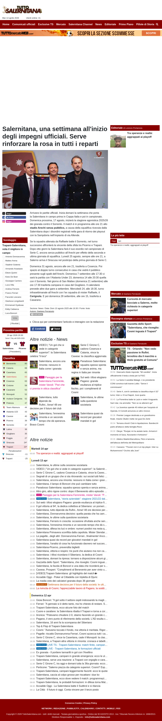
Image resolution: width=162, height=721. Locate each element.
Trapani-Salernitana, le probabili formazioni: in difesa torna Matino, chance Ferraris (81, 682)
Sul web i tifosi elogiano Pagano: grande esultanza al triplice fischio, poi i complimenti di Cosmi (88, 385)
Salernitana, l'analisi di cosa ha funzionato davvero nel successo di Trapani (77, 543)
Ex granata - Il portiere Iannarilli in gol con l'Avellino (64, 652)
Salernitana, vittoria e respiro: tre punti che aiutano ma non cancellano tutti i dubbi (81, 551)
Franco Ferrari (11, 293)
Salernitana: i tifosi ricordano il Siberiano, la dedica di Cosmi (69, 554)
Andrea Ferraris (12, 289)
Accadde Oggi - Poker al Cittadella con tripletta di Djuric (67, 577)
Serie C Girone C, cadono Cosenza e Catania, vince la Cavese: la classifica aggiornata (84, 472)
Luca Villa (9, 285)
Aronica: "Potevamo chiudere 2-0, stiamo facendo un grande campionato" (76, 615)
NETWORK (47, 708)
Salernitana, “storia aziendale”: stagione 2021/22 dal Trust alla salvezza (81, 498)
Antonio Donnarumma (15, 256)
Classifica (9, 358)
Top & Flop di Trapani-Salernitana (54, 626)
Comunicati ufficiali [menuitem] (23, 24)
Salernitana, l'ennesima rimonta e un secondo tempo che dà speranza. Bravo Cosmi (82, 525)
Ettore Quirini (11, 273)
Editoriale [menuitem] (110, 24)
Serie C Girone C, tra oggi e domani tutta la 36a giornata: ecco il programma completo (83, 663)
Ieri (119, 241)
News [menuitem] (98, 24)
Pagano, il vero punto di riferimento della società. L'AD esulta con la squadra (78, 618)
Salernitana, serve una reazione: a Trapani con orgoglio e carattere (73, 660)
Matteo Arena (11, 260)
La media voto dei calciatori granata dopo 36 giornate (65, 581)
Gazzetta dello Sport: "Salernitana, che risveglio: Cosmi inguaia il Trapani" (77, 562)
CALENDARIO (87, 708)
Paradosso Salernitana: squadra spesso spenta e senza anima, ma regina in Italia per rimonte (88, 487)
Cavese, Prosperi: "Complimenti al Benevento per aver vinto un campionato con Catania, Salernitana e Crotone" (98, 569)
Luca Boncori (11, 313)
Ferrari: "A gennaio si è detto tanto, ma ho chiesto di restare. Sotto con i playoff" (80, 604)
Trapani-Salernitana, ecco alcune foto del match (62, 607)
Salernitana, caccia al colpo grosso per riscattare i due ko (68, 674)
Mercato (116, 293)
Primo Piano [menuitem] (126, 24)
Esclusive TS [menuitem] (45, 24)
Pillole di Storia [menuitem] (145, 24)
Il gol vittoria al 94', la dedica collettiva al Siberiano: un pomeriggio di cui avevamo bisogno (86, 506)
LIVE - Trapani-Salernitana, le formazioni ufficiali (68, 648)
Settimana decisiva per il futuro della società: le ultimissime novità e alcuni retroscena (89, 584)
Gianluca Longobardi (14, 301)
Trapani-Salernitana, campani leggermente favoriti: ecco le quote (71, 671)
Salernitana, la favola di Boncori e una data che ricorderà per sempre (74, 566)
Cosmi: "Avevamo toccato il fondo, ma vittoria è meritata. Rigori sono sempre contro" (83, 630)
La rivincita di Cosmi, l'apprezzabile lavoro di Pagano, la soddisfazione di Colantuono (83, 588)
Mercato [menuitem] (61, 24)
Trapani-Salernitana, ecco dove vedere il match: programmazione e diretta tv (78, 678)
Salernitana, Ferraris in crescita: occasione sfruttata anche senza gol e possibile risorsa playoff (88, 521)
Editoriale (117, 128)
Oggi (114, 241)
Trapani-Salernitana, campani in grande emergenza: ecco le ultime (73, 656)
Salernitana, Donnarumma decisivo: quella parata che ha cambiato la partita (78, 513)
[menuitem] (157, 24)
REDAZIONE (59, 708)
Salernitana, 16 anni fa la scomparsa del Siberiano (64, 622)
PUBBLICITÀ (73, 708)
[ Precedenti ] (15, 351)
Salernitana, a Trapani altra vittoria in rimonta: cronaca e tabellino (72, 641)
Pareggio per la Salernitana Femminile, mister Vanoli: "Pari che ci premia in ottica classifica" (90, 495)
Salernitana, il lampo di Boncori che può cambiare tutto (66, 484)
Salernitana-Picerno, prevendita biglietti (58, 547)
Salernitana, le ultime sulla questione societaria (92, 401)
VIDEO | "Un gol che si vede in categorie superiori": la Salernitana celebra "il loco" (81, 469)
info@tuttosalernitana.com (97, 717)
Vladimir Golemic (13, 264)
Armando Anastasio (14, 269)
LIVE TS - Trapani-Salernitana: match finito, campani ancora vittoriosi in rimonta (85, 645)
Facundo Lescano (13, 297)
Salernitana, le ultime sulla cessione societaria (61, 465)
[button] (15, 318)
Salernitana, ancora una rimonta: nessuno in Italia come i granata (52, 365)
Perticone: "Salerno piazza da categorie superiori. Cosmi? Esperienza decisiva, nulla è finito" (87, 667)
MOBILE (111, 708)
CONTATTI (100, 708)
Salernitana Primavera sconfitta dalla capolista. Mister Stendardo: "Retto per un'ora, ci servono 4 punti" (93, 532)
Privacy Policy (90, 703)
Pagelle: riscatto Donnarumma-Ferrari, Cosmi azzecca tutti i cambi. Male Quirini (80, 633)
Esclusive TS (119, 343)
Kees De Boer (11, 277)
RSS (118, 708)
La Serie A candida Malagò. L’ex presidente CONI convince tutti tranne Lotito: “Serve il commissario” (132, 383)
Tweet (55, 329)
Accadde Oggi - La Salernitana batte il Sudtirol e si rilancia (68, 686)
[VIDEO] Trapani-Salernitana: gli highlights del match (65, 573)
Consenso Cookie (73, 703)
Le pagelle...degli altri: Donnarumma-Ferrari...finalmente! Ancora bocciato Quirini (80, 536)
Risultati (15, 323)
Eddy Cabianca (12, 309)
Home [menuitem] (5, 24)
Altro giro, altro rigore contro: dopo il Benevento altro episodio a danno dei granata (81, 491)
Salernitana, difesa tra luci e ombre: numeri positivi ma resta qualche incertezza (80, 528)
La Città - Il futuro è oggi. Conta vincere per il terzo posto (67, 689)
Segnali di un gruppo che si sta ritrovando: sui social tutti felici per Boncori (77, 476)
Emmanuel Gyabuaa (14, 305)
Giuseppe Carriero (13, 281)
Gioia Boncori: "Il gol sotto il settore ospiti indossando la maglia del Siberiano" (79, 600)
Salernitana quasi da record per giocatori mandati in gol (91, 417)
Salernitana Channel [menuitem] (81, 24)
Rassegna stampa (121, 318)
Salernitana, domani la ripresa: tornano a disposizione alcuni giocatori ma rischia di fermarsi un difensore (94, 558)
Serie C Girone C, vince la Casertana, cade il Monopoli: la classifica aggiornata (79, 637)
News (40, 308)
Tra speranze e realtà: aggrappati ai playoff (59, 453)
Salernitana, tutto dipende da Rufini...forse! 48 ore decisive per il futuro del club (79, 510)
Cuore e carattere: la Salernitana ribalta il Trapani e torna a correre (73, 611)
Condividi (38, 329)
